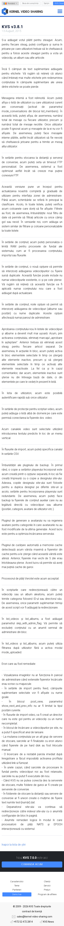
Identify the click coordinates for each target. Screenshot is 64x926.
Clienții (47, 881)
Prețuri (47, 889)
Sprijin (46, 3)
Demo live (16, 894)
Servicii (47, 885)
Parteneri (16, 889)
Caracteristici (16, 881)
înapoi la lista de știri (14, 844)
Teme (16, 885)
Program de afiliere (47, 894)
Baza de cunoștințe (30, 3)
